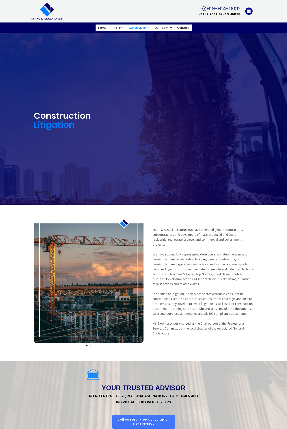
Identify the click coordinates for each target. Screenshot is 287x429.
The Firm (117, 28)
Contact (183, 28)
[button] (139, 28)
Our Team (163, 28)
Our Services (139, 28)
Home (102, 28)
